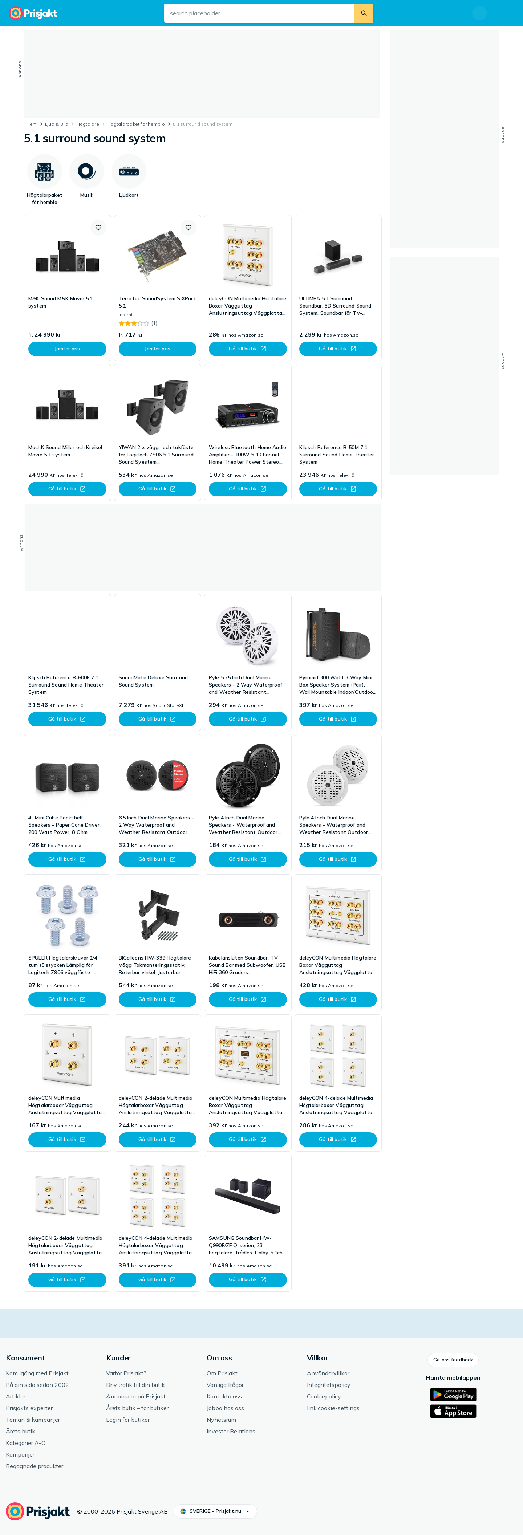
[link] (67, 288)
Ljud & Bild (57, 124)
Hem (32, 124)
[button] (98, 228)
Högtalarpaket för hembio (136, 124)
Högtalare (88, 124)
